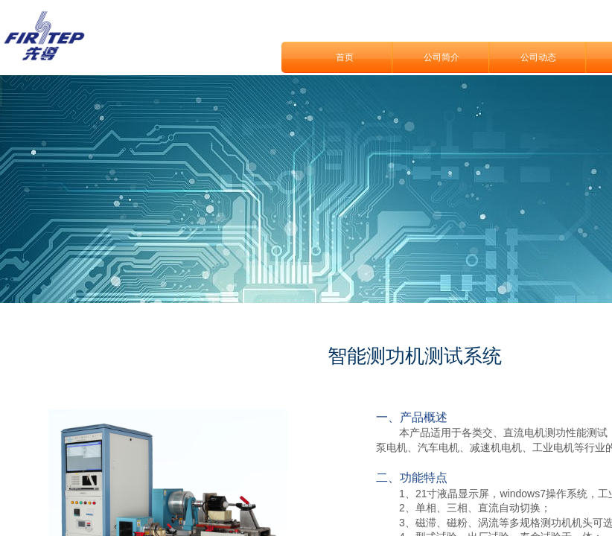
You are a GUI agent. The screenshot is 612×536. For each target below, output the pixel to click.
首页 (345, 57)
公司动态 (538, 57)
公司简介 (441, 57)
